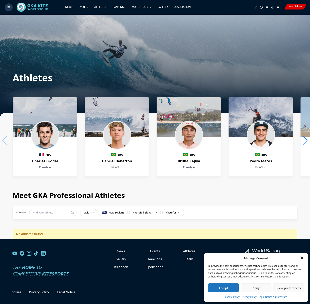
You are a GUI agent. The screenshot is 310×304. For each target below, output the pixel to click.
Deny (256, 288)
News (68, 7)
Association (182, 7)
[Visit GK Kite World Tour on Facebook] (256, 7)
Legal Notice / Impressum (273, 297)
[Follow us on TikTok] (36, 253)
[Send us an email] (278, 7)
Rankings (119, 7)
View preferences (289, 288)
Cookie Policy (232, 297)
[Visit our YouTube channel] (14, 253)
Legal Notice (66, 292)
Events (83, 7)
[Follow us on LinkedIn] (43, 253)
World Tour (141, 7)
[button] (302, 258)
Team (189, 259)
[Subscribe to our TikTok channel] (272, 7)
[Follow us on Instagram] (261, 7)
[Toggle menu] (9, 7)
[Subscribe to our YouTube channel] (267, 7)
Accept (223, 288)
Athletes (100, 7)
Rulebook (121, 267)
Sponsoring (155, 267)
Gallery (163, 7)
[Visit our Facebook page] (22, 253)
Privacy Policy (249, 297)
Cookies (15, 292)
